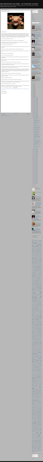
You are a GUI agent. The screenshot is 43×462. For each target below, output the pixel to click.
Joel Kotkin (37, 328)
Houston (32, 321)
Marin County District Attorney (36, 347)
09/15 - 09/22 (35, 113)
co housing (34, 271)
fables (33, 300)
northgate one (39, 375)
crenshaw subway (34, 278)
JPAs (34, 330)
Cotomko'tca (36, 277)
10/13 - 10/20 (35, 109)
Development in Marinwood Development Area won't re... (37, 127)
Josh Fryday (36, 329)
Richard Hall (40, 402)
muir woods (38, 372)
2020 (33, 88)
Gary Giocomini (33, 306)
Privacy (35, 392)
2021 (33, 87)
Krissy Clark (34, 334)
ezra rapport (40, 299)
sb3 (36, 412)
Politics (40, 387)
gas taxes (35, 307)
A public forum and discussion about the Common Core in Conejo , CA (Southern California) (38, 41)
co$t (37, 271)
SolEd (39, 424)
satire (2, 89)
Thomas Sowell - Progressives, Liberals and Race (37, 120)
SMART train (36, 422)
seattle (38, 415)
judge (36, 330)
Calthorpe (39, 263)
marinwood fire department (36, 355)
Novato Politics (36, 376)
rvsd (40, 406)
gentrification (33, 308)
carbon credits (36, 265)
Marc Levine (35, 343)
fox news (35, 303)
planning (33, 384)
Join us (33, 16)
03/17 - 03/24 (35, 172)
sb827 (39, 413)
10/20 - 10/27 (35, 108)
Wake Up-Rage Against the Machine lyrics (36, 122)
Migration (41, 367)
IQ (41, 325)
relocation (41, 400)
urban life (33, 445)
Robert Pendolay (39, 404)
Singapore (33, 420)
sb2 (34, 412)
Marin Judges (39, 349)
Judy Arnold (38, 330)
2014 (33, 95)
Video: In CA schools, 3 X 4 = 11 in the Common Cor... (37, 125)
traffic (38, 440)
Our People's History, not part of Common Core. (37, 146)
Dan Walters (33, 281)
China (37, 267)
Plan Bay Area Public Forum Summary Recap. (38, 223)
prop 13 (37, 393)
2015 (33, 94)
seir (34, 416)
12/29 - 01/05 (35, 97)
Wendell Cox (36, 448)
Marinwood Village (39, 360)
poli (40, 385)
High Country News (20, 85)
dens (36, 285)
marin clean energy (37, 345)
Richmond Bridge (35, 403)
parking (37, 379)
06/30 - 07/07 (35, 156)
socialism (40, 423)
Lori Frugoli (36, 341)
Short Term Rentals (37, 418)
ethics (33, 299)
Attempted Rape (39, 252)
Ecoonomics (39, 293)
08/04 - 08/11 (35, 150)
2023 (33, 85)
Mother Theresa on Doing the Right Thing (38, 188)
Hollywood (35, 317)
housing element (34, 319)
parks (39, 379)
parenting (34, 379)
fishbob (32, 302)
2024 (33, 84)
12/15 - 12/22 (35, 99)
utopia (36, 446)
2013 (33, 96)
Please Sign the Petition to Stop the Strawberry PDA (37, 134)
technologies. (37, 437)
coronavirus (33, 276)
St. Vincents (35, 427)
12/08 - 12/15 (35, 100)
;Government (33, 240)
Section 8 (40, 415)
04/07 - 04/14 (35, 169)
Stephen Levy (37, 428)
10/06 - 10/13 (35, 110)
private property (39, 392)
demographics (38, 284)
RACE (38, 396)
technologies (33, 437)
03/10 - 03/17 (35, 173)
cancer (36, 264)
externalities (37, 299)
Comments (34, 12)
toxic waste (34, 440)
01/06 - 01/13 (35, 183)
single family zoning (37, 420)
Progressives (33, 393)
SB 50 (39, 410)
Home (32, 15)
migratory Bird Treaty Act (36, 368)
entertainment (34, 296)
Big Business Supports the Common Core (36, 133)
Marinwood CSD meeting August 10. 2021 (38, 197)
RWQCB (33, 407)
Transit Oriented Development (38, 441)
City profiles (40, 268)
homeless (38, 317)
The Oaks (37, 438)
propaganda (40, 393)
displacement (38, 287)
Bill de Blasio (37, 255)
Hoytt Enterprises (36, 321)
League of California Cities (36, 337)
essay (41, 298)
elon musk (39, 294)
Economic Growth (37, 291)
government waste (36, 311)
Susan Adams (38, 433)
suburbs (33, 431)
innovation (34, 324)
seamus (35, 415)
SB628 (35, 413)
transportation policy (36, 442)
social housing (37, 423)
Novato (32, 376)
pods (38, 385)
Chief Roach (35, 267)
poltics (35, 388)
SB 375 (36, 410)
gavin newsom (39, 307)
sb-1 (34, 411)
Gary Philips (37, 306)
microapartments (36, 366)
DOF (36, 289)
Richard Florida (36, 402)
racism (41, 396)
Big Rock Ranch (33, 255)
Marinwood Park (38, 357)
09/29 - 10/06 (35, 111)
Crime (38, 278)
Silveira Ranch (38, 419)
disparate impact (34, 287)
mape (32, 343)
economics (34, 292)
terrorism (35, 438)
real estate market (37, 398)
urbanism (40, 445)
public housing (40, 395)
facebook (37, 300)
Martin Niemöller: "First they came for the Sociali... (36, 131)
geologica (41, 308)
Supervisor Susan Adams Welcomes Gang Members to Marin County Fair (38, 66)
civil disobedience (34, 269)
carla (39, 265)
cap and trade (39, 264)
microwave (34, 367)
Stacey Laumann (40, 427)
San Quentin (40, 408)
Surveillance (37, 432)
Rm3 (35, 404)
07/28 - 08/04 (35, 151)
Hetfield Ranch (33, 315)
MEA (40, 364)
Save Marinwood (35, 236)
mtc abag (36, 371)
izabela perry (34, 326)
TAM (3, 89)
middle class (37, 367)
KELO (33, 332)
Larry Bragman (38, 336)
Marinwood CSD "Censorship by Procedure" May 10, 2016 (37, 54)
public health (36, 395)
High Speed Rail (34, 316)
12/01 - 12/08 (35, 101)
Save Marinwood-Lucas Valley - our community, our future (19, 4)
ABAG (33, 243)
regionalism (33, 400)
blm (36, 256)
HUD (41, 321)
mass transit (38, 363)
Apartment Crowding (34, 251)
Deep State (35, 283)
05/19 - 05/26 (35, 162)
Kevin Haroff (37, 332)
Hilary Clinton (39, 316)
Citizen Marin (36, 268)
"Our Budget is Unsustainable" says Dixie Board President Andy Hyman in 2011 (38, 229)
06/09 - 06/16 (35, 159)
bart (36, 253)
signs (34, 419)
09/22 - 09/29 (35, 112)
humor (41, 322)
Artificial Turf (34, 252)
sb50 (32, 413)
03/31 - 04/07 (35, 170)
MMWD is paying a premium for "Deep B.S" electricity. (36, 71)
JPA (32, 330)
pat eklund (36, 380)
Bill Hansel (40, 255)
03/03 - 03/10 (35, 174)
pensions (33, 381)
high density (38, 315)
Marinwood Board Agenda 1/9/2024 (36, 32)
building (36, 261)
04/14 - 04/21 (35, 168)
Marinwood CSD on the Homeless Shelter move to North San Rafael (38, 27)
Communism (36, 273)
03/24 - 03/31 (35, 171)
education (33, 294)
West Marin (36, 449)
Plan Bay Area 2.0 (37, 383)
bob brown (38, 257)
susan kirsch (33, 434)
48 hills (32, 241)
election (36, 294)
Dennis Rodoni (33, 285)
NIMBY (38, 374)
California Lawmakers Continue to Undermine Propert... (37, 141)
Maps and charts (34, 18)
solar (36, 424)
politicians (37, 387)
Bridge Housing (37, 259)
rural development (36, 406)
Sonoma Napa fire (40, 425)
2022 (33, 86)
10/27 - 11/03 (35, 107)
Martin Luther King (34, 363)
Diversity (33, 288)
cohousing (37, 272)
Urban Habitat (39, 444)
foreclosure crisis (36, 302)
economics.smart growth (34, 293)
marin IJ (36, 349)
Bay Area (39, 253)
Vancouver (40, 446)
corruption (38, 276)
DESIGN (41, 285)
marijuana (35, 344)
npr (40, 376)
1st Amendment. (38, 240)
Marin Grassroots (37, 348)
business (39, 261)
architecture (40, 251)
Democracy (33, 284)
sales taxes (38, 407)
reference (39, 399)
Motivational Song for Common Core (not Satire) (37, 129)
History (32, 317)
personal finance (38, 381)
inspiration (38, 324)
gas (39, 306)
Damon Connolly (35, 280)
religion (38, 400)
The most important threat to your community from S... (37, 143)
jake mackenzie (38, 326)
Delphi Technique (39, 283)
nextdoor (36, 374)
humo (38, 322)
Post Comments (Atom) (8, 115)
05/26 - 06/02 (35, 161)
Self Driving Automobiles (39, 416)
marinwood (33, 351)
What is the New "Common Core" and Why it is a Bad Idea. (37, 77)
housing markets (34, 320)
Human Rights (35, 322)
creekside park (40, 277)
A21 (41, 241)
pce (39, 380)
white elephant (36, 450)
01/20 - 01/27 (35, 181)
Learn (35, 338)
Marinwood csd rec (38, 354)
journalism (40, 329)
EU (34, 299)
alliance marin (36, 248)
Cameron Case (33, 264)
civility (41, 269)
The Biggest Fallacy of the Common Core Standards (36, 136)
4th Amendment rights (36, 241)
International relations (34, 325)
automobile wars (34, 253)
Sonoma (36, 425)
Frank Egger (39, 303)
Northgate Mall (35, 375)
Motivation (33, 370)
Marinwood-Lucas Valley (38, 361)
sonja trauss (33, 425)
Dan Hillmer (39, 280)
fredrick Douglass (33, 304)
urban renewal (36, 445)
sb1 (37, 411)
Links (32, 17)
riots (38, 403)
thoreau (40, 438)
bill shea (34, 256)
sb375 (40, 412)
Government (34, 310)
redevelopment (34, 399)
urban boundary (35, 444)
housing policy (39, 320)
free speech (38, 304)
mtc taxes (39, 371)
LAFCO (38, 334)
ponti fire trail (39, 388)
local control (36, 340)
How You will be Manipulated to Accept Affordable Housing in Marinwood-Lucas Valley (36, 60)
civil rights (38, 269)
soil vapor (34, 424)
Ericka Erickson (37, 298)
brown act (36, 260)
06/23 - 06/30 (35, 157)
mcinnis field (37, 364)
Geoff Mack (37, 308)
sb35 (38, 412)
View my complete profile (35, 237)
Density (38, 285)
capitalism (33, 265)
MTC (38, 370)
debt (32, 283)
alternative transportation (38, 249)
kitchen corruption (39, 333)
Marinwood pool (36, 359)
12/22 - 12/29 (35, 98)
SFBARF (33, 418)
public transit (34, 396)
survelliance (33, 433)
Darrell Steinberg (37, 281)
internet (38, 325)
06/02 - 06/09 (35, 160)
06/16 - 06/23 (35, 158)
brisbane (33, 260)
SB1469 (32, 412)
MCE (34, 364)
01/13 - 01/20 (35, 182)
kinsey (35, 333)
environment (34, 297)
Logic (39, 340)
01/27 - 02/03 (35, 180)
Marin (38, 344)
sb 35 (33, 410)
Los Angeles (39, 341)
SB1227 (40, 411)
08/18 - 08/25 (35, 148)
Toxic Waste (33, 19)
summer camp (37, 431)
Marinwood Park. (34, 358)
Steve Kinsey (38, 429)
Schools (33, 414)
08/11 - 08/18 (35, 149)
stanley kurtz (34, 428)
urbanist (34, 446)
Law (41, 336)
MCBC (32, 364)
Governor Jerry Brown (36, 312)
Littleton (39, 339)
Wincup (40, 450)
